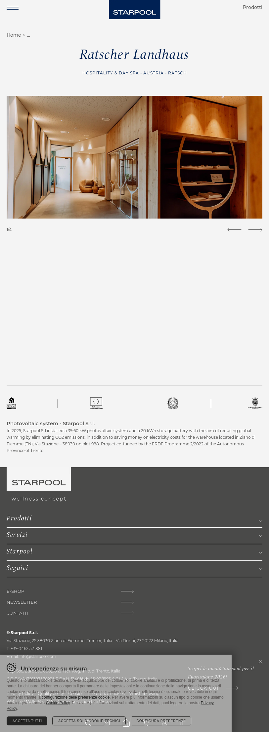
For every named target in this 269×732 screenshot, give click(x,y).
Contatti (17, 613)
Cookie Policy (58, 703)
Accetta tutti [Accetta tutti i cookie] (27, 721)
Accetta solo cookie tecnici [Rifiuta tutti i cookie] (89, 721)
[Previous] (234, 229)
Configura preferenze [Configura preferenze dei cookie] (161, 721)
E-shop (15, 591)
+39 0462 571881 (26, 648)
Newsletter (22, 602)
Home (14, 35)
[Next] (255, 229)
